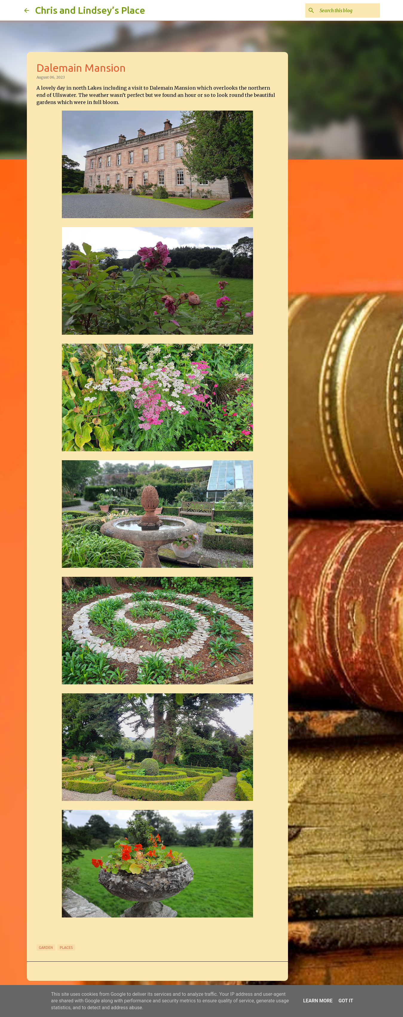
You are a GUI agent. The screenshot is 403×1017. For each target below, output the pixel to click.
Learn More (317, 1001)
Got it (345, 1001)
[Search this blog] (348, 10)
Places (66, 947)
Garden (46, 947)
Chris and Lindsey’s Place (90, 10)
